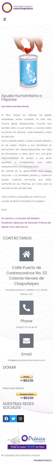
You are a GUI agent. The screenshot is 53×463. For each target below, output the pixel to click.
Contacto (46, 460)
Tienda (37, 460)
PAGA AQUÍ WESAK (13, 388)
